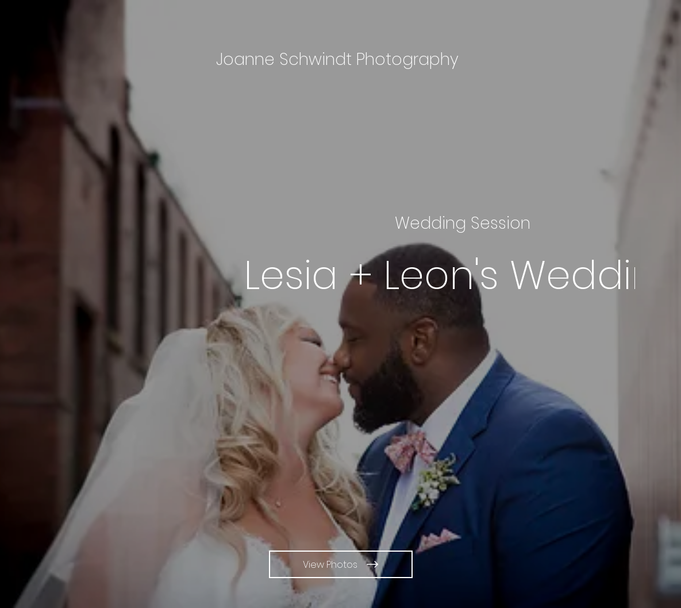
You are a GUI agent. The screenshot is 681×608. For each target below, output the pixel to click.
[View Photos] (341, 564)
